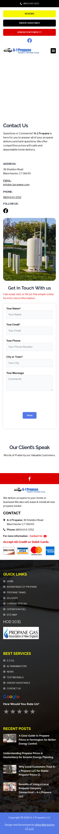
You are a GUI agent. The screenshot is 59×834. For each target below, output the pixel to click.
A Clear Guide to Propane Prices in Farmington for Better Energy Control (37, 739)
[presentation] (29, 402)
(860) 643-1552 (12, 197)
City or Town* (14, 356)
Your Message (15, 373)
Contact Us (36, 536)
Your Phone (13, 340)
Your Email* (13, 324)
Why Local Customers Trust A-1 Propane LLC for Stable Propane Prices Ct (37, 770)
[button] (53, 50)
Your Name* (13, 308)
